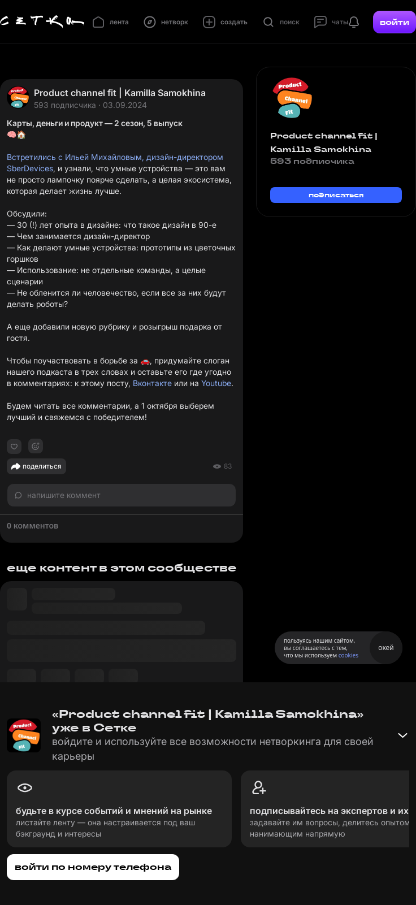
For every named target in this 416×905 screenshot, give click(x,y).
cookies (348, 655)
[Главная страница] (42, 22)
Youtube (216, 383)
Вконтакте (152, 383)
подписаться (336, 195)
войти (394, 22)
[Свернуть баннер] (402, 735)
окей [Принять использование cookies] (385, 647)
